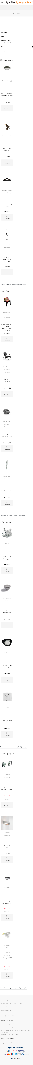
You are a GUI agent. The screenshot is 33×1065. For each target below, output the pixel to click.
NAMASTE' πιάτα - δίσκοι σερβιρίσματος (7, 667)
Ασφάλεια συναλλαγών (8, 1042)
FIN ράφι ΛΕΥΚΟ (7, 958)
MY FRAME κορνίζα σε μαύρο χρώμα (6, 789)
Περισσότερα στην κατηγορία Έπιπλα (13, 515)
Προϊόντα (18, 13)
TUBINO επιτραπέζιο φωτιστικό (7, 259)
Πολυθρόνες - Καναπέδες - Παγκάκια (7, 314)
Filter (5, 51)
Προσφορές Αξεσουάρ (7, 954)
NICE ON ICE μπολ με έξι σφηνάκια (7, 557)
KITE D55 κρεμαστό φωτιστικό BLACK (6, 901)
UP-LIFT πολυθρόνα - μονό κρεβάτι (6, 436)
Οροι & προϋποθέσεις (8, 1038)
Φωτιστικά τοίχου (7, 193)
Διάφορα (7, 600)
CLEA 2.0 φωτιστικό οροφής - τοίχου (7, 204)
